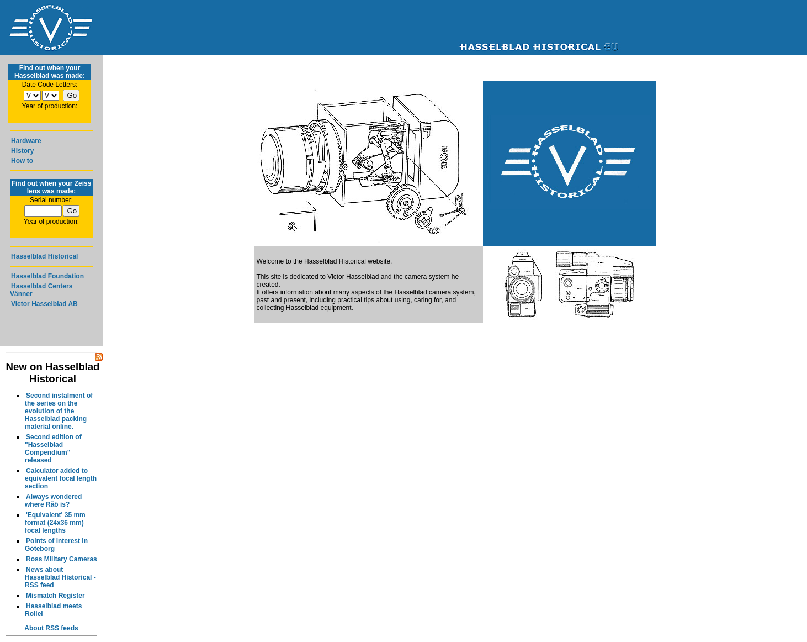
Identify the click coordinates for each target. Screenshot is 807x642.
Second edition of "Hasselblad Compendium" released (53, 448)
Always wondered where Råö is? (53, 500)
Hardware (26, 141)
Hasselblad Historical (44, 256)
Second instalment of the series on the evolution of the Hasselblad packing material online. (59, 411)
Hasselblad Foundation (47, 276)
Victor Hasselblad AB (44, 304)
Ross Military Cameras (61, 559)
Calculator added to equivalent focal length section (61, 478)
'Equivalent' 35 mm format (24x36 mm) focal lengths (55, 522)
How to (22, 161)
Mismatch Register (55, 595)
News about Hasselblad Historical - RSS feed (60, 577)
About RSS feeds (51, 628)
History (22, 151)
